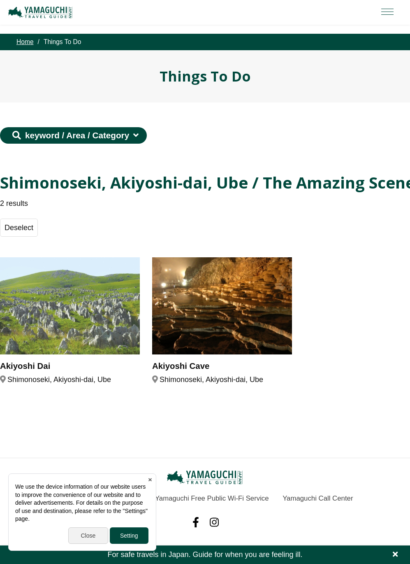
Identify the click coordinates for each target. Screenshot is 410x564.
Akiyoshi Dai (25, 366)
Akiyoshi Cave (180, 366)
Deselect (19, 228)
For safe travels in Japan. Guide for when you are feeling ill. (205, 554)
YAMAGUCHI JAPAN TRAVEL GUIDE (41, 12)
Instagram (214, 522)
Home (25, 41)
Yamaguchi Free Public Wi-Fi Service (212, 498)
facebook (196, 522)
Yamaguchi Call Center (318, 498)
